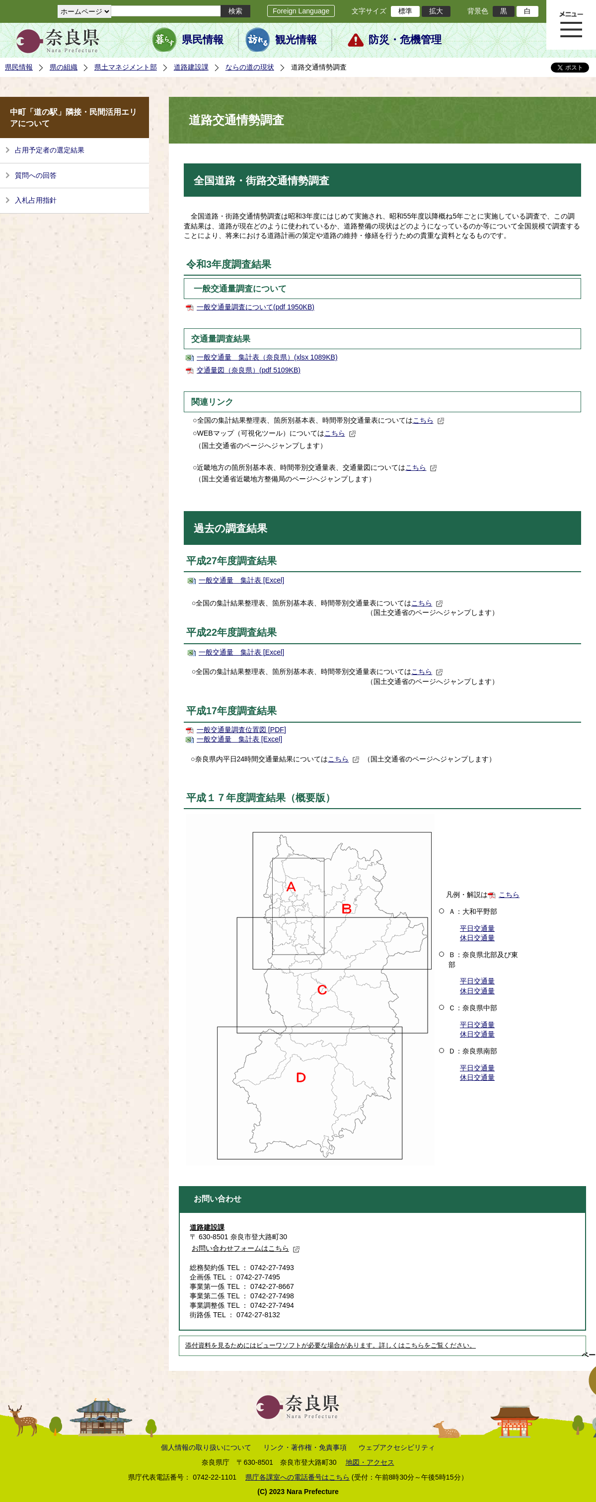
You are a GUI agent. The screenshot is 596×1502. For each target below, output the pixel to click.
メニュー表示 (571, 25)
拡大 (436, 11)
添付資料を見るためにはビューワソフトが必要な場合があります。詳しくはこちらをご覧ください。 (330, 1345)
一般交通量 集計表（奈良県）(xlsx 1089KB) (267, 357)
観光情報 (296, 40)
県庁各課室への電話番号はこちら (297, 1477)
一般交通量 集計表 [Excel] (241, 580)
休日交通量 (477, 938)
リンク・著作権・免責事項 (305, 1447)
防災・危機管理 (405, 40)
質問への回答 (36, 175)
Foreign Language (301, 11)
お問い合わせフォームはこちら (246, 1248)
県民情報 (203, 40)
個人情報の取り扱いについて (206, 1447)
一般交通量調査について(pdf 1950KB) (255, 307)
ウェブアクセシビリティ (397, 1447)
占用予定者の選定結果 (49, 150)
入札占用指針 (36, 200)
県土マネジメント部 (125, 67)
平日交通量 (477, 928)
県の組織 (63, 67)
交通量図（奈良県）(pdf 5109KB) (248, 370)
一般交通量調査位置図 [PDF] (241, 730)
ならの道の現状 (249, 67)
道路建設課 (191, 67)
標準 (405, 11)
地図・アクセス (370, 1462)
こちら (429, 420)
